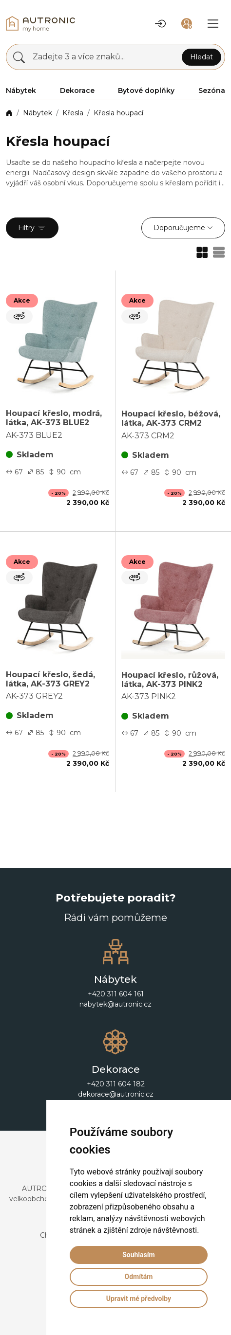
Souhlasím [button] (138, 1255)
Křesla (72, 112)
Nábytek (37, 112)
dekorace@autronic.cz (116, 1094)
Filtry (32, 228)
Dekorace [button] (77, 90)
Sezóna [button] (211, 90)
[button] (160, 24)
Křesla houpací (118, 112)
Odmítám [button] (138, 1277)
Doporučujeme (179, 227)
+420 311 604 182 (116, 1084)
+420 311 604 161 (116, 994)
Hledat (201, 57)
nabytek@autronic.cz (115, 1004)
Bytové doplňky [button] (146, 90)
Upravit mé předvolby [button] (138, 1298)
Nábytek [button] (21, 90)
